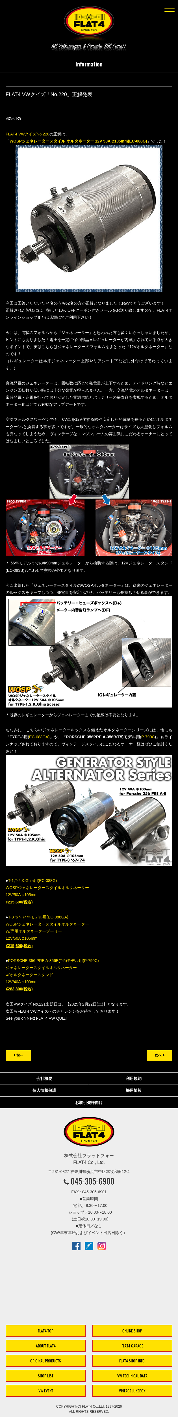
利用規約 (134, 1078)
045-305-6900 (92, 1181)
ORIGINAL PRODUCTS (45, 1361)
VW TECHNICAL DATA (132, 1376)
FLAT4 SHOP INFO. (132, 1361)
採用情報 (134, 1090)
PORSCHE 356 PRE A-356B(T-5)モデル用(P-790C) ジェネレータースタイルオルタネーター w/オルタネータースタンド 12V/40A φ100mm (52, 974)
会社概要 (44, 1078)
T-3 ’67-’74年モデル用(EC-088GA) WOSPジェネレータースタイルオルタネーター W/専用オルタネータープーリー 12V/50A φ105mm (47, 931)
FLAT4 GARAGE (132, 1346)
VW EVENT (45, 1391)
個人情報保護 (44, 1090)
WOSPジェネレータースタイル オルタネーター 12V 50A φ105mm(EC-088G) (78, 141)
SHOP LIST (45, 1376)
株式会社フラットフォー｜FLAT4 (89, 24)
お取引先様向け (89, 1102)
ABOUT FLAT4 (46, 1346)
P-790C (148, 737)
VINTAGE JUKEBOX (132, 1391)
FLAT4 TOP (45, 1331)
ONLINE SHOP (132, 1331)
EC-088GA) (39, 737)
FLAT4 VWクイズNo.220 (27, 134)
